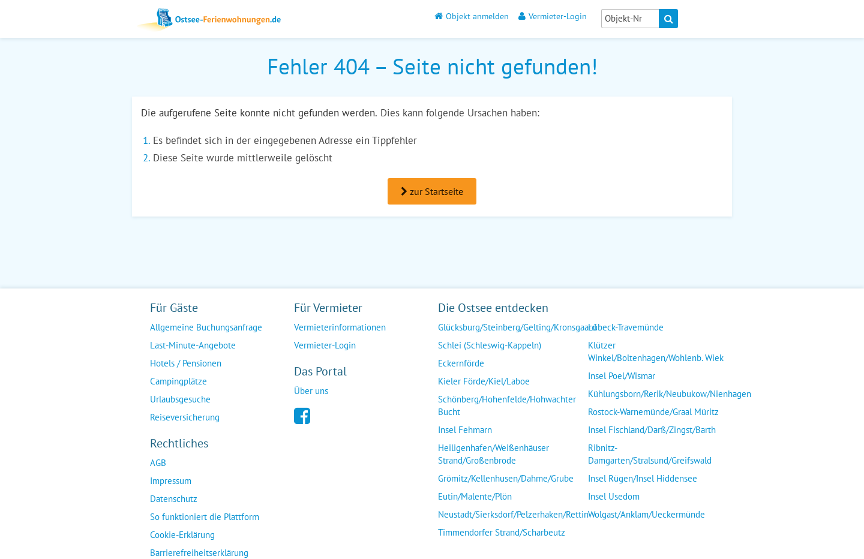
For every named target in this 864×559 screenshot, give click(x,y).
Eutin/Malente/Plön (475, 496)
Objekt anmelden (471, 16)
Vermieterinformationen (340, 327)
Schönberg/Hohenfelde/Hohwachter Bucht (507, 405)
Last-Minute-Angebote (193, 345)
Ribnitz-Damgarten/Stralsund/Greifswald (650, 454)
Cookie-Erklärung (182, 534)
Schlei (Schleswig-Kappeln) (489, 345)
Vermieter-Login (552, 16)
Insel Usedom (614, 496)
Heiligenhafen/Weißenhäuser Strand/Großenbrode (493, 454)
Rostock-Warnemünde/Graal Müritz (653, 411)
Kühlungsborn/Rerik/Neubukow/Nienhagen (669, 393)
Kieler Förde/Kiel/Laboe (484, 381)
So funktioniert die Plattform (204, 516)
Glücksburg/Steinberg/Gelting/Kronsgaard (517, 327)
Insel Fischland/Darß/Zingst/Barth (652, 429)
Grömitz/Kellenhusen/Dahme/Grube (506, 478)
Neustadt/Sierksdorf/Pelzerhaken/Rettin (513, 514)
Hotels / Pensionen (185, 363)
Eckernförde (461, 363)
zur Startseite (432, 191)
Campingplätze (178, 381)
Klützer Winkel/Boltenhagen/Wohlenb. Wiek (656, 351)
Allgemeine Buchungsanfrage (206, 327)
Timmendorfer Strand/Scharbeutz (501, 532)
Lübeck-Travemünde (626, 327)
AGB (158, 462)
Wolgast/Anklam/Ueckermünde (646, 514)
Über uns (311, 390)
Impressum (170, 480)
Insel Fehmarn (465, 429)
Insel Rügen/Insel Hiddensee (642, 478)
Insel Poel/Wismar (621, 375)
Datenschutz (173, 498)
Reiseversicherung (185, 417)
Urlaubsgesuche (180, 399)
